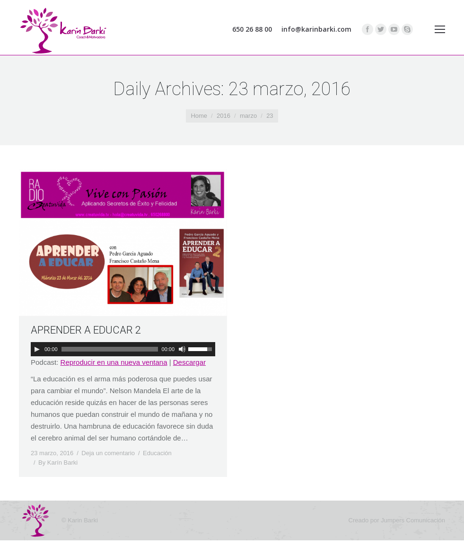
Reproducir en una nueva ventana (114, 362)
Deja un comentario (108, 453)
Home (199, 115)
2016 (223, 115)
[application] (123, 349)
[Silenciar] (182, 349)
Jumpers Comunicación (413, 520)
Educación (157, 453)
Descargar (189, 362)
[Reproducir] (37, 349)
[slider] (109, 349)
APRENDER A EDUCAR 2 (86, 330)
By (58, 462)
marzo (248, 115)
